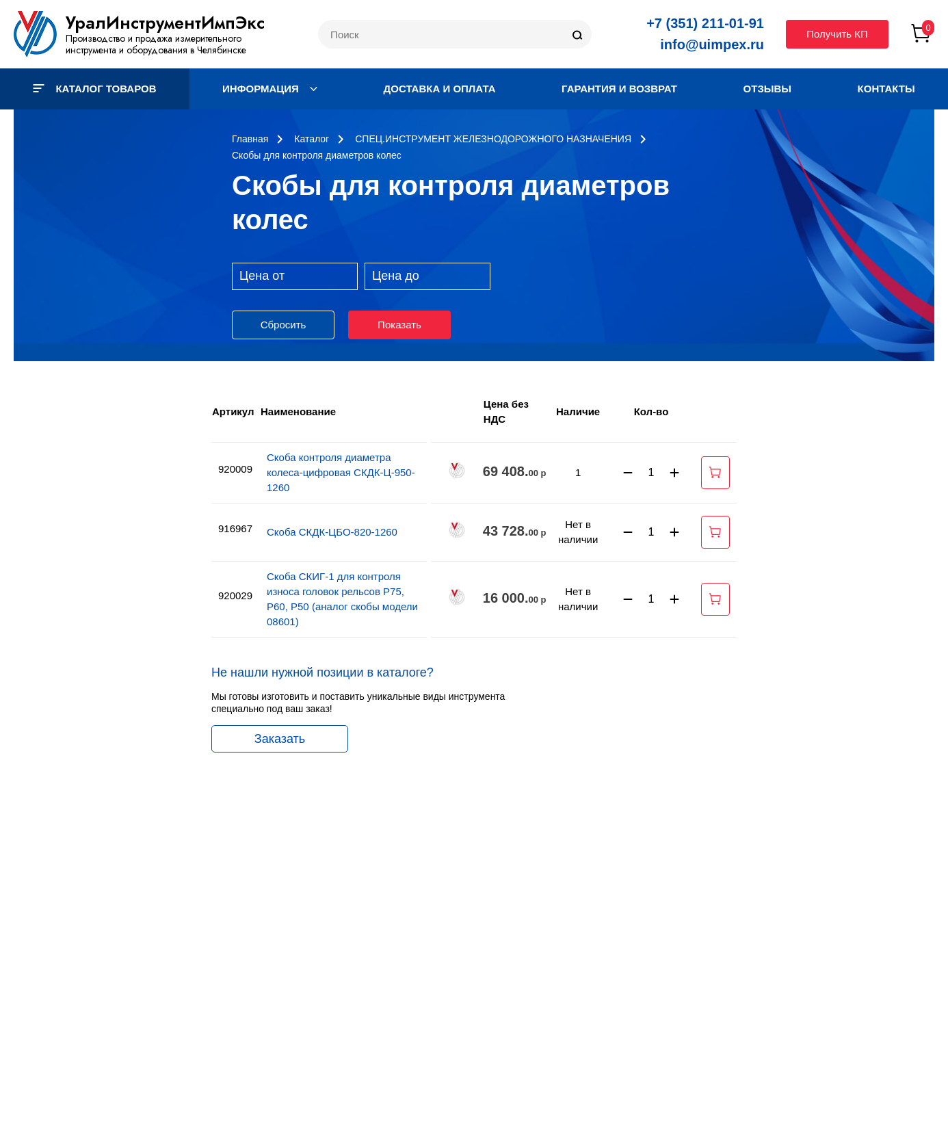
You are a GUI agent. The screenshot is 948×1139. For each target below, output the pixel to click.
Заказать (279, 739)
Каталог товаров (94, 88)
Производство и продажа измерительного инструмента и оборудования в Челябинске (156, 44)
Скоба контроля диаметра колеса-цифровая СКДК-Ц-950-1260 (341, 472)
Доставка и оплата (440, 88)
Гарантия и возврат (619, 88)
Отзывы (767, 88)
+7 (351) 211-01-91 (705, 23)
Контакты (886, 88)
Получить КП (837, 34)
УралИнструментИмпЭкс (165, 22)
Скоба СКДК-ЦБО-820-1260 (332, 532)
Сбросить (283, 324)
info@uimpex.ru (712, 44)
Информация (269, 88)
